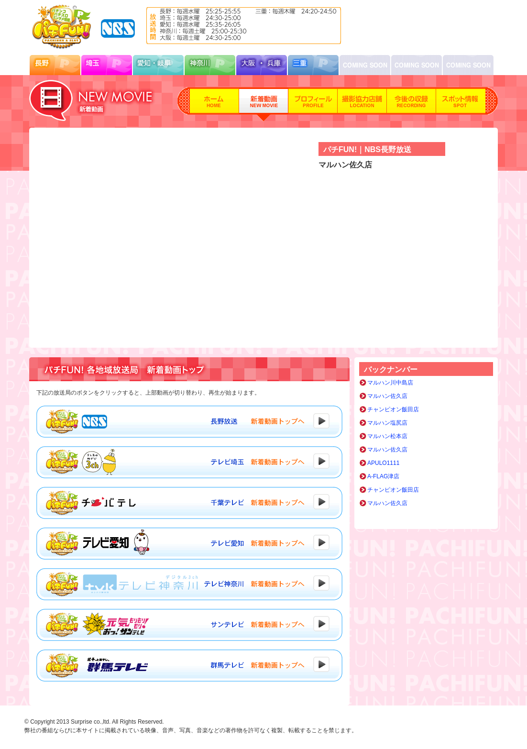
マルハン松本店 (387, 436)
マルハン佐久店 (387, 396)
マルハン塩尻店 (387, 422)
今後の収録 (411, 104)
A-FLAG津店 (383, 476)
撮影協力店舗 (362, 104)
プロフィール (313, 104)
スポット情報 (460, 104)
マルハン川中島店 (390, 382)
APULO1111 (383, 463)
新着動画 (263, 104)
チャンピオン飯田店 (393, 409)
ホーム (214, 104)
